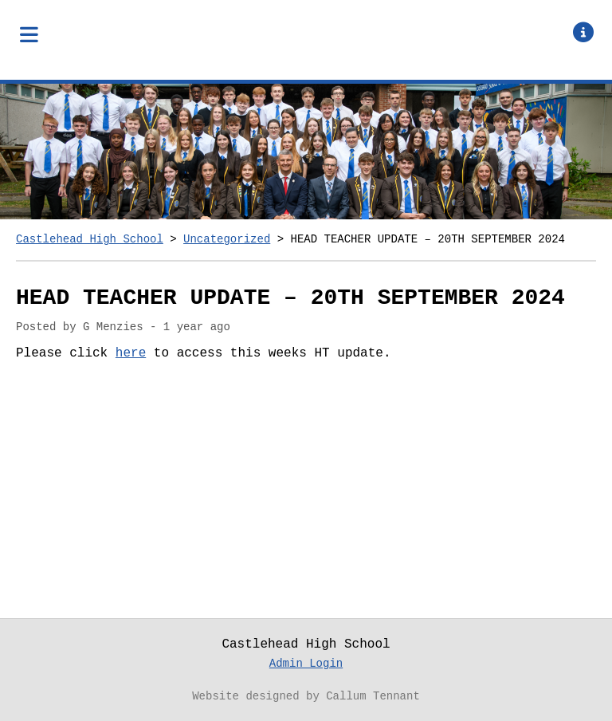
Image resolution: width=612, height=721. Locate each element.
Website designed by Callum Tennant (306, 696)
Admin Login (306, 664)
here (131, 353)
